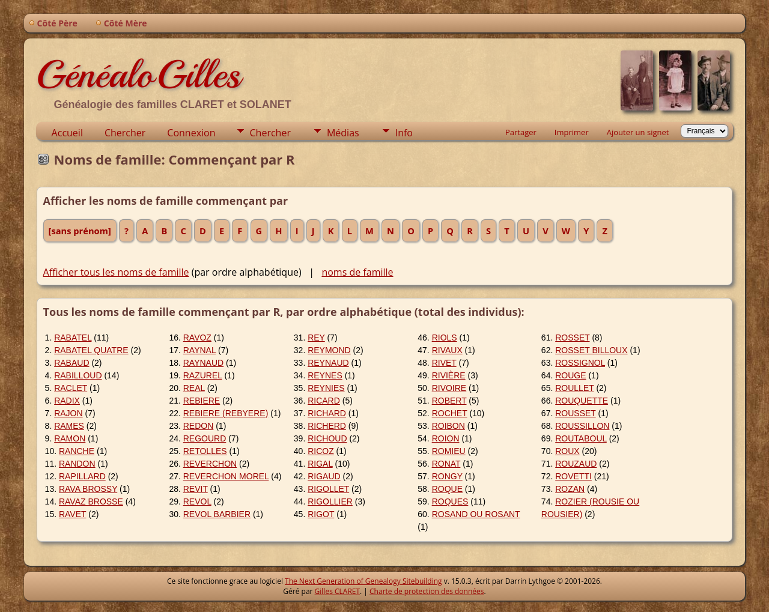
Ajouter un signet (638, 132)
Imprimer (572, 132)
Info (404, 132)
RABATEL (72, 337)
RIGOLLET (328, 489)
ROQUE (447, 489)
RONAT (446, 463)
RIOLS (444, 337)
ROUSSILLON (582, 426)
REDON (198, 426)
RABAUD (71, 363)
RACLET (70, 388)
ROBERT (449, 400)
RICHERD (327, 426)
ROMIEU (449, 451)
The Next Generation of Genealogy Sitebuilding (363, 581)
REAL (194, 388)
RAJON (68, 413)
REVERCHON (210, 463)
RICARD (324, 400)
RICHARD (327, 413)
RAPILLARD (82, 476)
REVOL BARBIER (217, 514)
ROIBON (448, 426)
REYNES (325, 375)
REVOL (197, 501)
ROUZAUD (576, 463)
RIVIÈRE (449, 375)
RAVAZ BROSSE (91, 501)
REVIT (195, 489)
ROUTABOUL (581, 438)
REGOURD (204, 438)
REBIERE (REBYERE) (226, 413)
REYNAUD (328, 363)
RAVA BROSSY (88, 489)
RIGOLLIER (330, 501)
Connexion (191, 132)
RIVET (444, 363)
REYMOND (329, 350)
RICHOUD (327, 438)
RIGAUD (324, 476)
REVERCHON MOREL (226, 476)
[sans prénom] (80, 231)
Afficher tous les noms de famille (116, 272)
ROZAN (570, 489)
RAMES (69, 426)
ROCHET (449, 413)
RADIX (67, 400)
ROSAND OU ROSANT (476, 514)
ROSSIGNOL (580, 363)
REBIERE (201, 400)
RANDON (77, 463)
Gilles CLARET (337, 591)
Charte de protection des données (426, 591)
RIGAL (320, 463)
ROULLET (574, 388)
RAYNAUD (203, 363)
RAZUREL (202, 375)
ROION (446, 438)
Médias (343, 132)
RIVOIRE (449, 388)
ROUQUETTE (581, 400)
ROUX (567, 451)
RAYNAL (199, 350)
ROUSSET (575, 413)
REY (316, 337)
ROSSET (572, 337)
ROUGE (570, 375)
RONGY (447, 476)
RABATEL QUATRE (91, 350)
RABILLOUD (78, 375)
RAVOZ (197, 337)
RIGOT (321, 514)
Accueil (67, 132)
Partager (520, 132)
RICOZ (321, 451)
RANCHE (76, 451)
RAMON (69, 438)
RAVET (72, 514)
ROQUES (450, 501)
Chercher (125, 132)
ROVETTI (573, 476)
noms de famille (357, 272)
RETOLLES (205, 451)
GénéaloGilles (138, 74)
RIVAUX (447, 350)
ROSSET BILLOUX (591, 350)
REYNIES (326, 388)
